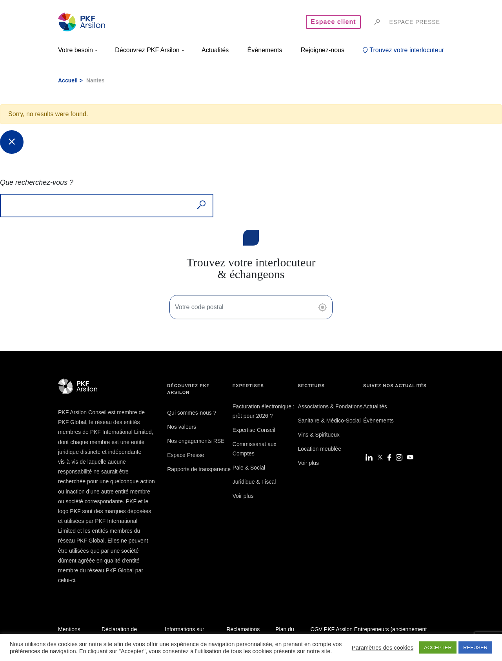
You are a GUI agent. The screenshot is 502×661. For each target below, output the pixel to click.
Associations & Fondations (330, 406)
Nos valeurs (181, 427)
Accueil (68, 80)
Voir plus (243, 496)
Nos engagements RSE (195, 441)
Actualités (375, 406)
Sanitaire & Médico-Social (329, 420)
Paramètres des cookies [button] (382, 648)
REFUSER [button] (475, 647)
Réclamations (243, 629)
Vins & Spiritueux (318, 435)
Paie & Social (249, 467)
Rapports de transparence (199, 469)
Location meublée (319, 449)
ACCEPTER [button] (438, 647)
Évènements (378, 420)
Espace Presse (185, 455)
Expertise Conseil (254, 430)
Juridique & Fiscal (254, 482)
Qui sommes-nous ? (191, 413)
